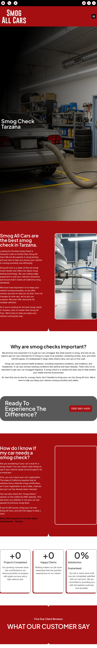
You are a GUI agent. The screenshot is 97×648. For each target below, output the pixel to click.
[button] (94, 16)
